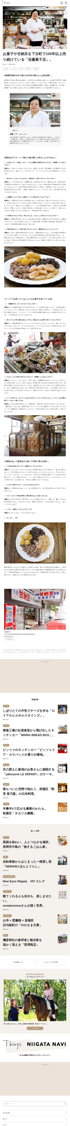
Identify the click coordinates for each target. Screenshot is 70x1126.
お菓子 (6, 68)
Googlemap (9, 639)
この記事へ (35, 1028)
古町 (21, 68)
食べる (5, 1119)
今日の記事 (6, 1113)
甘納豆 (36, 68)
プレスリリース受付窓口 (51, 962)
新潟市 (28, 68)
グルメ (14, 68)
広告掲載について (19, 962)
